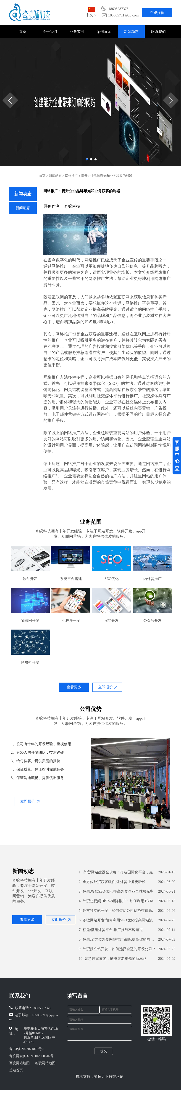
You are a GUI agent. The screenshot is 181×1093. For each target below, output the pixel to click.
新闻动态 (131, 32)
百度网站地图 (19, 1063)
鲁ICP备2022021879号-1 (27, 1049)
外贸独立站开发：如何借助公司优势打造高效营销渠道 (118, 910)
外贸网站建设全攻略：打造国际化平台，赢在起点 (118, 872)
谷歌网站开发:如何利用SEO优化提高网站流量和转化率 (118, 920)
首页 (22, 32)
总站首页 (16, 1070)
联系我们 (158, 32)
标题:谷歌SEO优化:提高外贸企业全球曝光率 (116, 891)
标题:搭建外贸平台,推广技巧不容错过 (111, 930)
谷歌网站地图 (45, 1063)
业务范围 (77, 32)
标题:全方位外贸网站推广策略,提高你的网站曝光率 (118, 939)
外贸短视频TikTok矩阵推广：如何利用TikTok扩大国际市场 (118, 901)
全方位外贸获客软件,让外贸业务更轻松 (112, 882)
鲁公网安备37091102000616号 (31, 1056)
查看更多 (74, 687)
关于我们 (49, 32)
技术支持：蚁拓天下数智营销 (99, 1079)
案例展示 (104, 32)
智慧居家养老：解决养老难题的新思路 (113, 958)
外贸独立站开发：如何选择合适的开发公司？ (117, 949)
